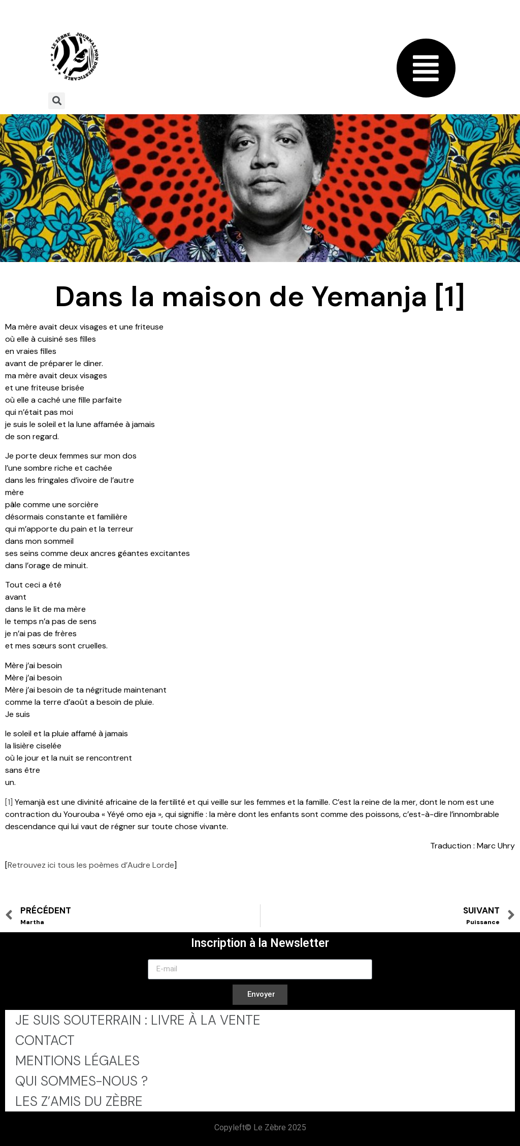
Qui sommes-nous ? (81, 1081)
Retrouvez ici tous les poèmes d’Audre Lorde (91, 865)
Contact (45, 1040)
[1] (9, 802)
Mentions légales (77, 1060)
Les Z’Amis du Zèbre (79, 1101)
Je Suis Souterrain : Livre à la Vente (138, 1020)
